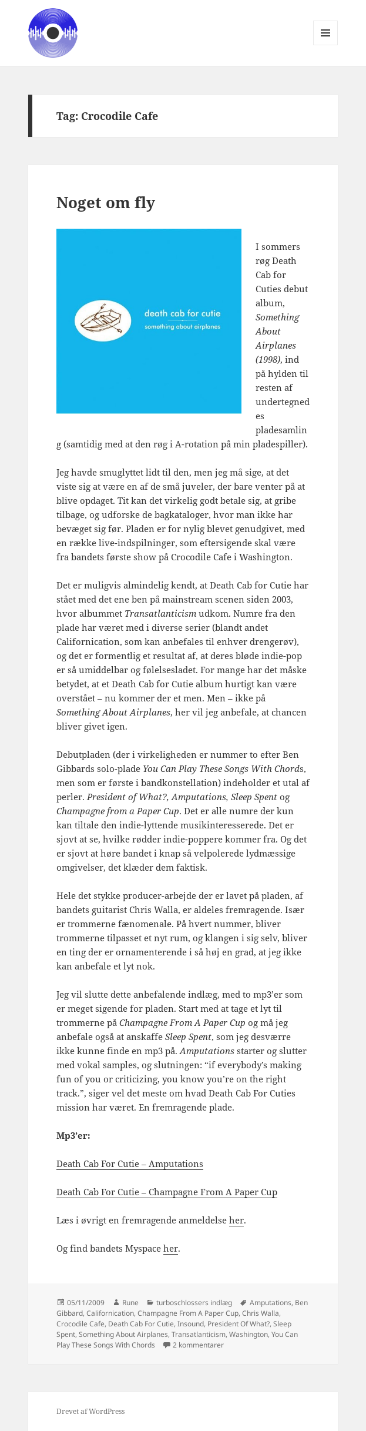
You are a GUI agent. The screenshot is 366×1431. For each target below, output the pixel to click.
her (236, 1220)
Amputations (270, 1303)
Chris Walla (260, 1313)
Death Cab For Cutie (141, 1324)
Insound (190, 1324)
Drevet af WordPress (90, 1411)
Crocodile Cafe (80, 1324)
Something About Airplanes (123, 1334)
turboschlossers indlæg (194, 1303)
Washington (248, 1334)
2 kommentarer (198, 1345)
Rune (130, 1303)
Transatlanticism (199, 1334)
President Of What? (238, 1324)
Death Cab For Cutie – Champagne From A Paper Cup (166, 1192)
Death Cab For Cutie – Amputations (129, 1163)
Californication (110, 1313)
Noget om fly (105, 202)
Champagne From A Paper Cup (188, 1313)
